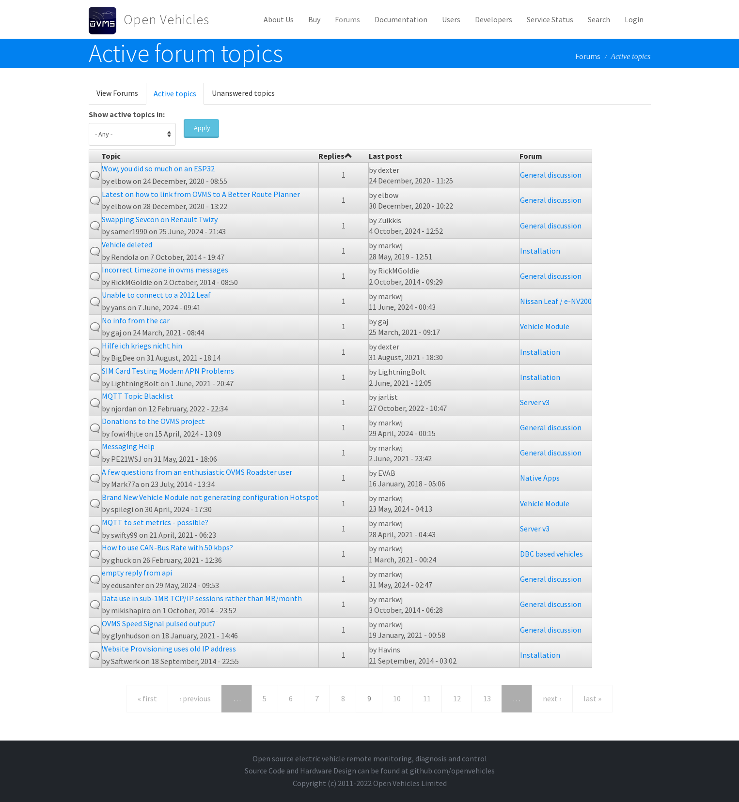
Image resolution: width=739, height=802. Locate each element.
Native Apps (540, 478)
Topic (111, 156)
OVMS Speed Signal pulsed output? (159, 623)
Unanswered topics (243, 93)
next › (552, 698)
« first (147, 698)
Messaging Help (128, 446)
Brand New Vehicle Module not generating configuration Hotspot (210, 497)
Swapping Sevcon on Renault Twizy (160, 219)
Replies (335, 156)
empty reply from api (137, 572)
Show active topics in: (127, 114)
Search (599, 19)
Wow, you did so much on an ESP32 (158, 168)
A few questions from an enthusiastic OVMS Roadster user (197, 472)
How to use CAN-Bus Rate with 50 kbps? (167, 547)
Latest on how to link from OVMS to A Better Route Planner (201, 194)
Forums (347, 19)
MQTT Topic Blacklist (137, 396)
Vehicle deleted (127, 244)
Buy (314, 19)
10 (397, 698)
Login (634, 19)
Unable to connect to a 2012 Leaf (156, 295)
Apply (202, 127)
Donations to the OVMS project (153, 421)
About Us (279, 19)
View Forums (117, 93)
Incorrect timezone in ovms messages (165, 269)
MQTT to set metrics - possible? (155, 522)
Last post (385, 156)
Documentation (401, 19)
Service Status (550, 19)
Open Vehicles (166, 19)
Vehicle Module (544, 326)
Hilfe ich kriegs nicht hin (142, 345)
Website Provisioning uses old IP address (169, 648)
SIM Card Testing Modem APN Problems (168, 371)
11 (427, 698)
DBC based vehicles (551, 554)
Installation (540, 251)
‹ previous (195, 698)
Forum (530, 156)
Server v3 (535, 402)
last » (592, 698)
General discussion (551, 175)
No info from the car (136, 320)
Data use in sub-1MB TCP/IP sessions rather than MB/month (202, 598)
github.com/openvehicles (452, 770)
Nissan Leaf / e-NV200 (556, 301)
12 (457, 698)
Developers (493, 19)
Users (451, 19)
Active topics (179, 96)
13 (487, 698)
